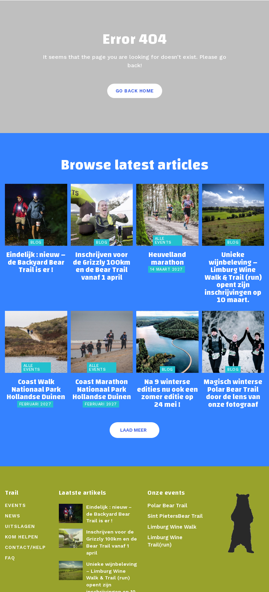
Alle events (163, 240)
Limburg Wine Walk (171, 497)
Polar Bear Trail (166, 475)
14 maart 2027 (166, 260)
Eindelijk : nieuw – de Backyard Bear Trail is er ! (36, 259)
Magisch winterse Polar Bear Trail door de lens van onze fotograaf (233, 362)
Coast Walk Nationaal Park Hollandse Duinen (36, 360)
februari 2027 (35, 369)
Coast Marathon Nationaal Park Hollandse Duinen (101, 362)
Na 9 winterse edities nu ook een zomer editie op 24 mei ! (167, 362)
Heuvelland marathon (167, 253)
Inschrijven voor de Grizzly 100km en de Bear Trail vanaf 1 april (101, 259)
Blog (36, 242)
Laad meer (133, 400)
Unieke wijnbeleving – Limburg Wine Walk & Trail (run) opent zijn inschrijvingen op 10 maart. (233, 265)
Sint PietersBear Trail (174, 486)
